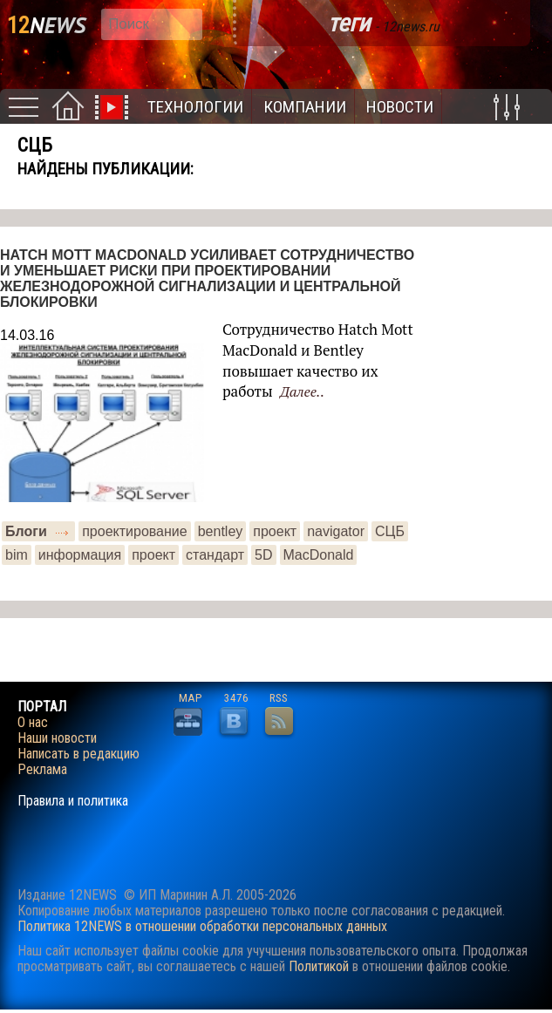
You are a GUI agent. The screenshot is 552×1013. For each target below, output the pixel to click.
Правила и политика (72, 801)
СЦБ (390, 531)
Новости (399, 107)
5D (263, 554)
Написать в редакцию (78, 754)
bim (16, 554)
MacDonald (318, 554)
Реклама (42, 770)
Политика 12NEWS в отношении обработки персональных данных (202, 926)
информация (79, 554)
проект (274, 531)
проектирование (134, 531)
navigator (336, 531)
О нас (32, 723)
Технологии (195, 107)
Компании (304, 107)
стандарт (215, 554)
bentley (220, 531)
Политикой (319, 966)
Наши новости (57, 738)
